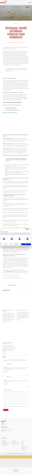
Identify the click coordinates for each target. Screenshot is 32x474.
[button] (29, 2)
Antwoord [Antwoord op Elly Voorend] (27, 374)
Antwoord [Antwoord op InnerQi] (27, 386)
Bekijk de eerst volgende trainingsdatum (10, 112)
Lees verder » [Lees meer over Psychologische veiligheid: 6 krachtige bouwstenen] (4, 321)
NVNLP (2, 430)
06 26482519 (6, 426)
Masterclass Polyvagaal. (20, 249)
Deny (5, 244)
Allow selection (16, 244)
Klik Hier (16, 471)
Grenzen (16, 23)
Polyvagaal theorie (18, 277)
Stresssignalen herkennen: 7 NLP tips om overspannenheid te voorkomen (8, 343)
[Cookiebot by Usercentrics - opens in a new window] (25, 229)
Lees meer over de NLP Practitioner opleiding (11, 275)
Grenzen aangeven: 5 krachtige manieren (22, 310)
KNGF (5, 430)
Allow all (26, 244)
